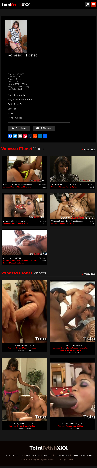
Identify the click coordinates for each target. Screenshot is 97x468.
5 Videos (19, 128)
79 (44, 260)
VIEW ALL (89, 149)
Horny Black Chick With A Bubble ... (66, 184)
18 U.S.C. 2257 (28, 455)
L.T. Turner (69, 223)
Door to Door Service (12, 258)
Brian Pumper (23, 260)
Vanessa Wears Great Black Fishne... (67, 221)
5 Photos (43, 128)
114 (44, 187)
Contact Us (59, 455)
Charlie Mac (22, 223)
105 (29, 350)
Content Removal (74, 455)
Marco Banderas (16, 263)
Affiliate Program (44, 455)
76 (92, 224)
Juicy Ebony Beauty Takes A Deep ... (19, 184)
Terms (16, 455)
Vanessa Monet (9, 187)
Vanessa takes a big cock (14, 221)
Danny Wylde (71, 187)
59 (44, 224)
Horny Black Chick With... (24, 423)
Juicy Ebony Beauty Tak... (24, 345)
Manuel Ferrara (24, 187)
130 (92, 187)
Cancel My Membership (49, 457)
